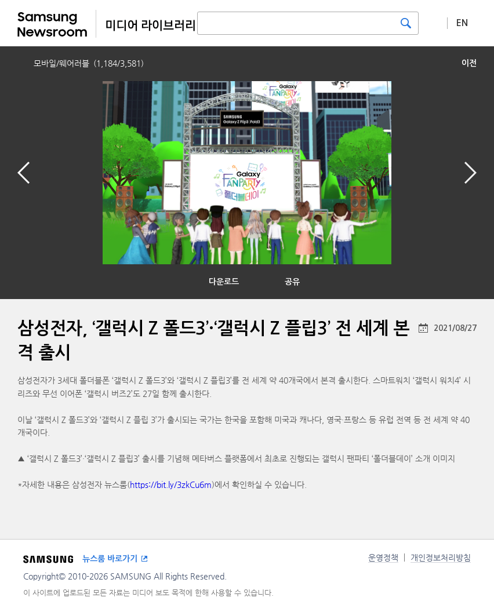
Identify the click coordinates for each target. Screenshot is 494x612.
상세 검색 (433, 22)
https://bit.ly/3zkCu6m (171, 484)
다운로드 (224, 282)
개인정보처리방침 (441, 557)
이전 (469, 63)
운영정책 (383, 557)
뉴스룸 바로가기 (109, 559)
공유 (292, 282)
